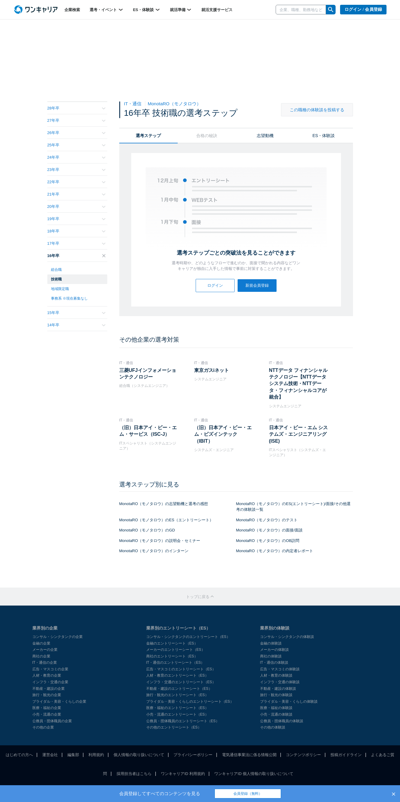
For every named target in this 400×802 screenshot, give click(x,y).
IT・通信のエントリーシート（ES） (175, 662)
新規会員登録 (257, 285)
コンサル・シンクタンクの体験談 (287, 637)
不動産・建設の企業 (48, 689)
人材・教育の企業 (46, 675)
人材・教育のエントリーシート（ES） (177, 675)
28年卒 (76, 108)
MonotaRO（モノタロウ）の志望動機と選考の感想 (163, 503)
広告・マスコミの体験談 (280, 669)
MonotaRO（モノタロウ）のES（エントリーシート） (166, 520)
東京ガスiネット (211, 370)
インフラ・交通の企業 (50, 682)
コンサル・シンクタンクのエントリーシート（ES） (188, 637)
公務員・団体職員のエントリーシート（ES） (182, 721)
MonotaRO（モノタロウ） (174, 103)
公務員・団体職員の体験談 (281, 721)
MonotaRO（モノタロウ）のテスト (267, 520)
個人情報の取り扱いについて (139, 755)
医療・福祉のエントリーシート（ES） (177, 708)
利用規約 (96, 755)
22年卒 (76, 182)
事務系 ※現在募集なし (69, 298)
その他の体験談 (272, 727)
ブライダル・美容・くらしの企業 (59, 701)
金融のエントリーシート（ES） (172, 643)
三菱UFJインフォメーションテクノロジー (147, 373)
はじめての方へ (19, 755)
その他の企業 (43, 727)
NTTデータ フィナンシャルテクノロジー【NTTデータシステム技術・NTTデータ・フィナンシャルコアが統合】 (298, 384)
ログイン (215, 285)
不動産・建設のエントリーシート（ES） (179, 689)
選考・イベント (106, 9)
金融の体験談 (271, 643)
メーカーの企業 (45, 650)
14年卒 (76, 325)
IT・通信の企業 (44, 662)
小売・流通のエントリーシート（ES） (177, 714)
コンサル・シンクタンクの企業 (57, 637)
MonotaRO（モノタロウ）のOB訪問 (268, 540)
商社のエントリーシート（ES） (172, 656)
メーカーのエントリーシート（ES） (175, 650)
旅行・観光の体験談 (276, 695)
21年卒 (76, 194)
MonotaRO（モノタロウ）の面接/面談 (269, 530)
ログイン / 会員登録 (363, 9)
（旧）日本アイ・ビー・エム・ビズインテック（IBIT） (223, 434)
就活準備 (181, 9)
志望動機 (265, 135)
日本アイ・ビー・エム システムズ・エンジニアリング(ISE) (298, 434)
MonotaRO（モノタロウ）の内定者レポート (274, 551)
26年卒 (76, 132)
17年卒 (76, 243)
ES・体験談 (146, 9)
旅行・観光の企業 (46, 695)
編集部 (73, 755)
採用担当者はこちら (134, 773)
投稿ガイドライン (346, 755)
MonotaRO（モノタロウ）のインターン (154, 551)
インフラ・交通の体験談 (280, 682)
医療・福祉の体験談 (276, 708)
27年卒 (76, 120)
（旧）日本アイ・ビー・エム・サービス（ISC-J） (148, 431)
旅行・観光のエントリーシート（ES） (177, 695)
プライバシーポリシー (192, 755)
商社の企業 (41, 656)
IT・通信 (133, 103)
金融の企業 (41, 643)
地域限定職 (60, 289)
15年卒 (76, 312)
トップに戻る (200, 596)
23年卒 (76, 169)
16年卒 (76, 255)
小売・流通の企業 (46, 714)
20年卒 (76, 206)
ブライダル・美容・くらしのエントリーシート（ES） (190, 701)
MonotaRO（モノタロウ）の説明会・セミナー (159, 540)
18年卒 (76, 231)
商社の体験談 (271, 656)
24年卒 (76, 157)
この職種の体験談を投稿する (317, 109)
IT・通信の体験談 (274, 662)
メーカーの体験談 (274, 650)
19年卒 (76, 219)
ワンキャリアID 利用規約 (183, 773)
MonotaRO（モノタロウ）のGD (147, 530)
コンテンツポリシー (303, 755)
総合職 (56, 270)
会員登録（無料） (247, 794)
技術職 (56, 279)
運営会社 (50, 755)
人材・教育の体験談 (276, 675)
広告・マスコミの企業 (50, 669)
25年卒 (76, 145)
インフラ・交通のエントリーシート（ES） (181, 682)
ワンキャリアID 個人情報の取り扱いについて (253, 773)
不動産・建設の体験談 (278, 689)
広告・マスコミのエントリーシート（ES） (181, 669)
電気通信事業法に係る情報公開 (249, 755)
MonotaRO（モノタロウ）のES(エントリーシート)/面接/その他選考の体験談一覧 (293, 506)
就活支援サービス (217, 9)
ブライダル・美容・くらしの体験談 (289, 701)
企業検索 (72, 9)
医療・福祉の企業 (46, 708)
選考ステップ (148, 135)
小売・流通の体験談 (276, 714)
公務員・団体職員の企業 (52, 721)
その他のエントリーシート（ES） (173, 727)
